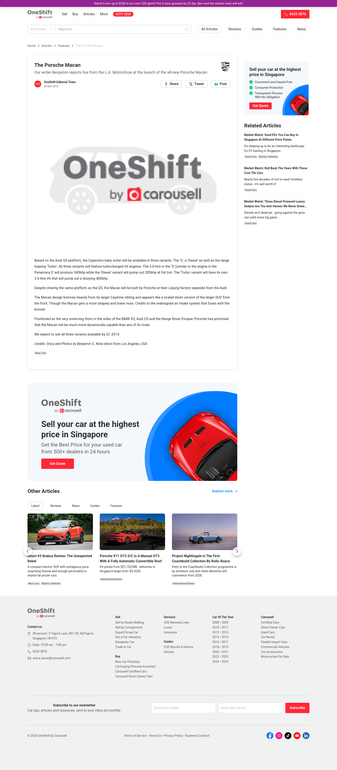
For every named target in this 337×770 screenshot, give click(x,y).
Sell (64, 14)
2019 (225, 647)
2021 (225, 652)
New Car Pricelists (127, 661)
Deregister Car (124, 642)
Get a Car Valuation (128, 637)
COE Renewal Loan (176, 622)
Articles (89, 14)
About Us (155, 735)
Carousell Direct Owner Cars (134, 676)
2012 (215, 632)
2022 (215, 656)
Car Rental (268, 637)
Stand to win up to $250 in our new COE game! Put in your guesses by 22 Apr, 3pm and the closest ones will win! (168, 3)
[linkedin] (220, 84)
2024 (215, 661)
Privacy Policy (173, 735)
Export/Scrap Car (126, 632)
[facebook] (171, 84)
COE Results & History (178, 647)
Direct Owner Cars (273, 627)
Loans (168, 627)
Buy (75, 14)
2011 (225, 627)
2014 (215, 637)
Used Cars (268, 632)
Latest (35, 506)
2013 (225, 632)
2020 (215, 652)
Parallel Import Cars (274, 642)
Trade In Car (123, 647)
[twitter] (196, 84)
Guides (257, 29)
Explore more (224, 491)
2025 (225, 661)
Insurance (170, 632)
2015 (225, 637)
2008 (215, 622)
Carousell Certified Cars (131, 671)
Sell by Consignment (128, 627)
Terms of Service (135, 735)
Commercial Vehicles (275, 647)
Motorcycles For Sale (275, 656)
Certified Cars (270, 622)
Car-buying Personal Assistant (135, 666)
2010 (215, 627)
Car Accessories (272, 652)
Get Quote (57, 464)
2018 (215, 647)
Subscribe (297, 708)
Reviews (234, 29)
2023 (225, 656)
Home (32, 45)
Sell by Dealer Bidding (129, 622)
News (301, 29)
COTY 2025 (123, 14)
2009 (225, 622)
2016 (215, 642)
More (104, 14)
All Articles (41, 29)
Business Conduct (197, 735)
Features (279, 29)
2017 (225, 642)
